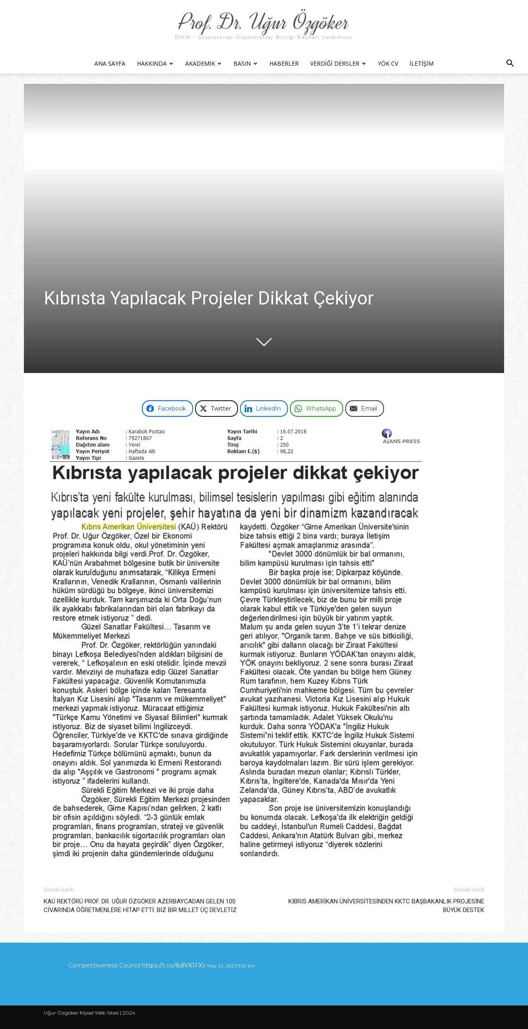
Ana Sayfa (109, 63)
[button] (510, 64)
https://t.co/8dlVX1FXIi (173, 965)
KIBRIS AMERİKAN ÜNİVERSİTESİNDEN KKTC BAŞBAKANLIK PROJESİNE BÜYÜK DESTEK (386, 906)
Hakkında (155, 63)
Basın (245, 63)
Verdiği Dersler (338, 63)
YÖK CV (388, 63)
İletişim (422, 63)
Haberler (284, 63)
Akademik (203, 63)
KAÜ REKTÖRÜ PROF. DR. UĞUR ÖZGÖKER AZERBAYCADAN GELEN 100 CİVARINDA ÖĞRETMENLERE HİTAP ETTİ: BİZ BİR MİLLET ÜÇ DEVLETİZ (140, 906)
